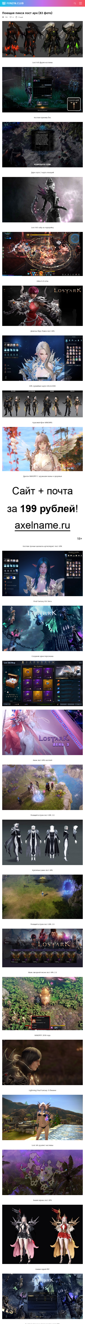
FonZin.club (15, 3)
